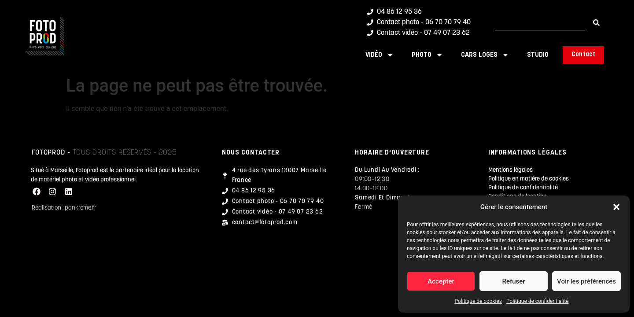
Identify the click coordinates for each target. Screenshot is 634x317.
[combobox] (540, 22)
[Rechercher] (596, 22)
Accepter (441, 281)
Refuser (513, 281)
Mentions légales (510, 170)
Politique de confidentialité (537, 301)
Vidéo (379, 55)
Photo (427, 55)
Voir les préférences (586, 281)
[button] (616, 207)
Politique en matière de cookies (528, 179)
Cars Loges (485, 55)
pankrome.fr (80, 208)
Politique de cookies (478, 301)
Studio (538, 55)
